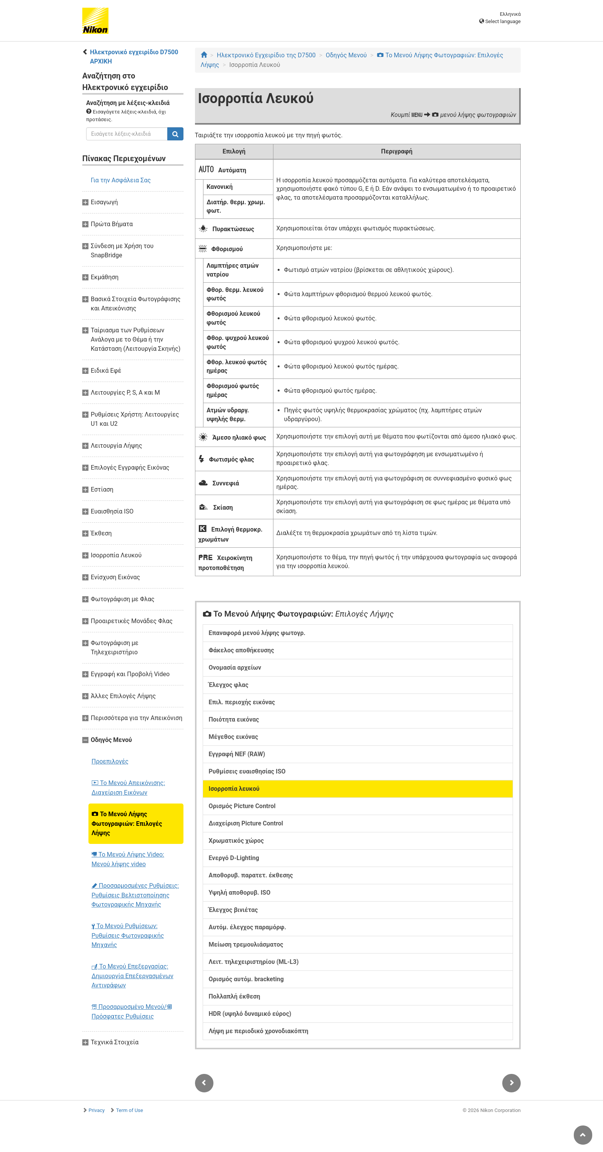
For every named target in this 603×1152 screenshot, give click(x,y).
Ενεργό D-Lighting (234, 858)
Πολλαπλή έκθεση (234, 996)
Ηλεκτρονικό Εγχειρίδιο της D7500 (266, 55)
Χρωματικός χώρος (236, 840)
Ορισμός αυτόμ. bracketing (246, 979)
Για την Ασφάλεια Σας (121, 180)
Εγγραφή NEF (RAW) (237, 754)
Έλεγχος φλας (228, 685)
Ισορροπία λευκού (234, 788)
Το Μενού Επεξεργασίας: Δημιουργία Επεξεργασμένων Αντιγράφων (132, 976)
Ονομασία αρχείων (235, 667)
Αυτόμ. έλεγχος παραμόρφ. (248, 927)
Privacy (96, 1110)
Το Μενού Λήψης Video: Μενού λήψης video (128, 859)
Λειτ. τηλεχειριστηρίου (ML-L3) (254, 961)
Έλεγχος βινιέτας (233, 910)
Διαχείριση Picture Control (246, 823)
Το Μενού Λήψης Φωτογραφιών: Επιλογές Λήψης (127, 823)
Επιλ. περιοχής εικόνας (242, 702)
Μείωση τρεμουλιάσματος (246, 944)
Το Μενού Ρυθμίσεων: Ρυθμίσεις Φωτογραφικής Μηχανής (128, 935)
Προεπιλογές (110, 761)
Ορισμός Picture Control (242, 806)
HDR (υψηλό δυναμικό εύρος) (250, 1013)
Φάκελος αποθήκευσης (241, 650)
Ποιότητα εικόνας (234, 719)
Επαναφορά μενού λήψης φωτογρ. (257, 633)
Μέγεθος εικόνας (233, 736)
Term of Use (129, 1110)
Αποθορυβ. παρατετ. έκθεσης (251, 875)
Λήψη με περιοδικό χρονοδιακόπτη (258, 1031)
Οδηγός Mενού (346, 55)
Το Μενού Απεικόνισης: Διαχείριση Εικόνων (128, 787)
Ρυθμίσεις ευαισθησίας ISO (247, 771)
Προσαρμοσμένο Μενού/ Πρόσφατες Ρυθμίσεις (132, 1011)
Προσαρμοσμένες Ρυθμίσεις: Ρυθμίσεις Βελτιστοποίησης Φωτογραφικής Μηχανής (135, 895)
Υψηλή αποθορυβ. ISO (240, 892)
